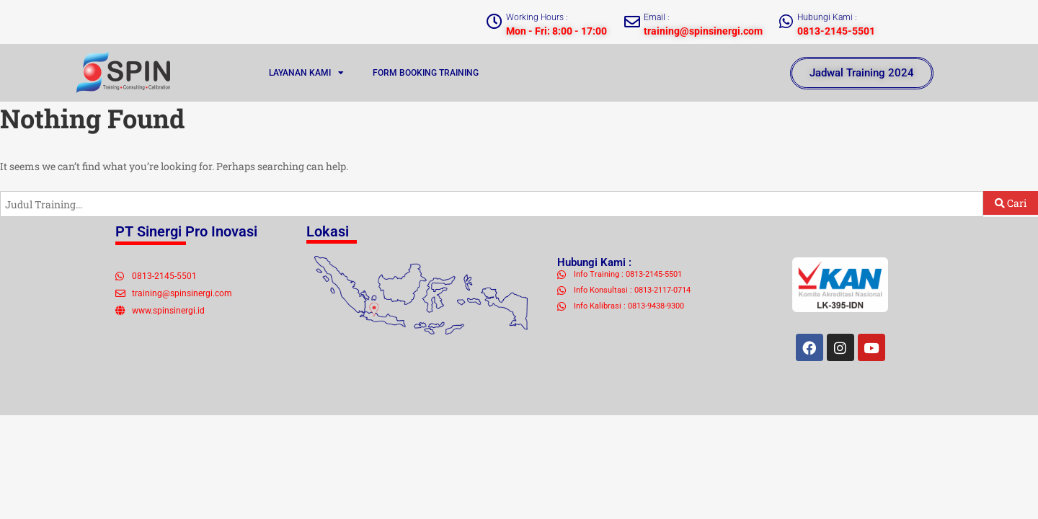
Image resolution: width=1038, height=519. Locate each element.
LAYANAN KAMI (306, 72)
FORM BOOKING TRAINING (426, 73)
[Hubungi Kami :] (786, 22)
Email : (657, 17)
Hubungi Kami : (827, 17)
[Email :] (632, 22)
